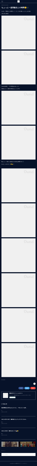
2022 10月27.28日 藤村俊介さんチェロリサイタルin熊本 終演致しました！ (19, 419)
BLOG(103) (3, 379)
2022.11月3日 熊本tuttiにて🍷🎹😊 (9, 431)
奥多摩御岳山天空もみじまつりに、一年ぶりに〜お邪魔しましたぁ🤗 (17, 407)
